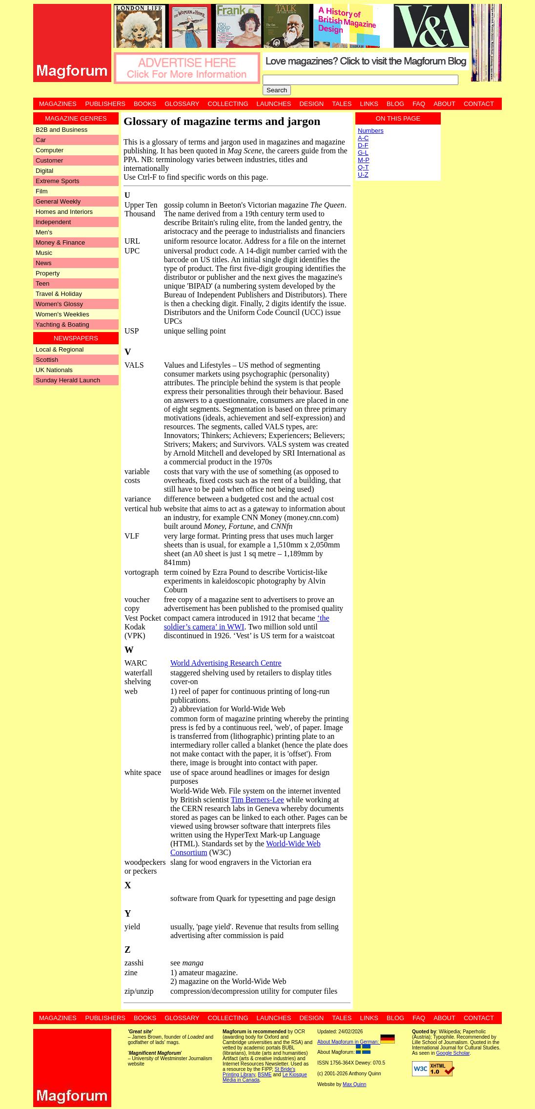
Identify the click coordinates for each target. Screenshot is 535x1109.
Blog (395, 103)
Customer (49, 160)
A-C (363, 138)
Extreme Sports (58, 181)
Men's (44, 232)
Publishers (105, 103)
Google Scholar (452, 1053)
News (44, 263)
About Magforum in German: (356, 1042)
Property (48, 273)
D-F (363, 145)
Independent (53, 222)
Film (42, 191)
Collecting (228, 103)
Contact (479, 103)
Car (41, 140)
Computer (49, 150)
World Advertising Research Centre (226, 663)
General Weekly (58, 201)
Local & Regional (59, 349)
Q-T (363, 167)
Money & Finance (60, 242)
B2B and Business (61, 129)
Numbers (371, 130)
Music (44, 252)
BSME (264, 1074)
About (444, 103)
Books (145, 103)
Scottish (47, 359)
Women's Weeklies (62, 314)
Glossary (182, 103)
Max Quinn (354, 1084)
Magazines (58, 103)
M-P (364, 160)
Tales (341, 103)
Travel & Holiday (59, 293)
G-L (363, 152)
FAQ (418, 103)
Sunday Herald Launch (68, 380)
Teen (42, 283)
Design (311, 103)
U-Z (363, 174)
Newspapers (76, 338)
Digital (44, 170)
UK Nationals (54, 370)
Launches (274, 103)
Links (369, 103)
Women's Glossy (59, 304)
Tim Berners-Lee (257, 799)
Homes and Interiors (64, 211)
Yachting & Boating (62, 324)
